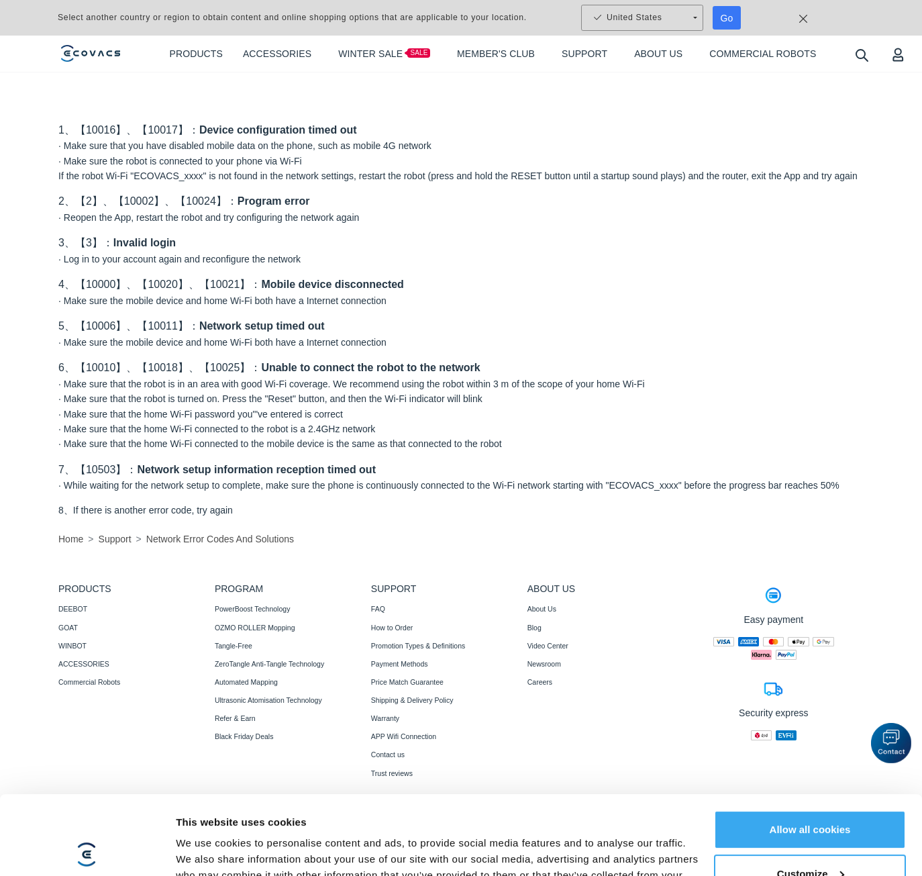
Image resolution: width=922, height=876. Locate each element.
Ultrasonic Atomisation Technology (268, 700)
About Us (541, 609)
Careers (539, 682)
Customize (810, 794)
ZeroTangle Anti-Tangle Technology (269, 664)
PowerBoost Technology (252, 609)
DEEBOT (72, 609)
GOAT (68, 628)
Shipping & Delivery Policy (412, 700)
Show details (207, 849)
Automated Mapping (246, 682)
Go (727, 18)
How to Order (392, 628)
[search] (861, 54)
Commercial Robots (89, 682)
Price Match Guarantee (407, 682)
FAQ (378, 609)
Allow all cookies (810, 751)
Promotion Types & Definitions (418, 646)
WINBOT (72, 646)
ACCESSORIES (83, 664)
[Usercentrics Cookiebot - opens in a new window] (87, 850)
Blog (534, 628)
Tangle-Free (233, 646)
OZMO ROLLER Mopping (255, 628)
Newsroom (544, 664)
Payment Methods (399, 664)
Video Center (547, 646)
